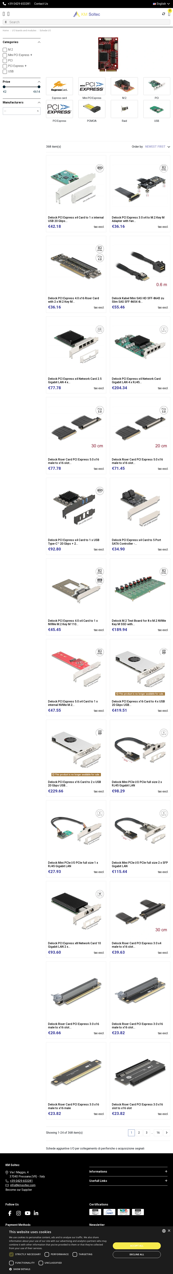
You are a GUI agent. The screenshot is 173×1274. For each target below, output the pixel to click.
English (161, 3)
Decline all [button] (137, 1254)
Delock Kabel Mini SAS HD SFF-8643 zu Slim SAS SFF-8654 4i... (138, 300)
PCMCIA (92, 120)
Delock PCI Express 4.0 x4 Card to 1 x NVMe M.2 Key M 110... (73, 622)
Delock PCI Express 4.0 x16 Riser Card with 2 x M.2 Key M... (73, 300)
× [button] (169, 1230)
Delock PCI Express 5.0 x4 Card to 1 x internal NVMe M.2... (73, 703)
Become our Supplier (18, 1189)
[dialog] (86, 1250)
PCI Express (59, 120)
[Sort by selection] (157, 147)
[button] (59, 1269)
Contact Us (41, 3)
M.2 (124, 98)
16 (158, 1132)
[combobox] (164, 1231)
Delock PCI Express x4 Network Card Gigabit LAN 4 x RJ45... (136, 380)
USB (156, 120)
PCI (157, 98)
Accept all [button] (137, 1245)
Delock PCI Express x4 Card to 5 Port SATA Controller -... (136, 541)
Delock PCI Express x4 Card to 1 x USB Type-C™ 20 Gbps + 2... (73, 541)
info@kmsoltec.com (22, 1185)
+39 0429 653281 (21, 1181)
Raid (124, 120)
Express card (59, 98)
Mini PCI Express (92, 98)
